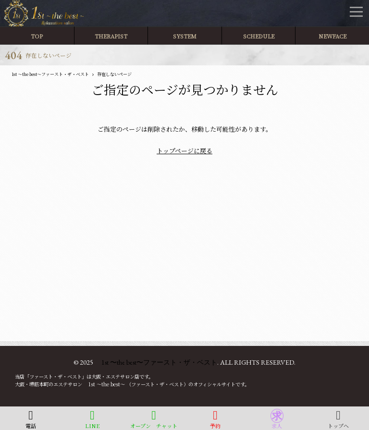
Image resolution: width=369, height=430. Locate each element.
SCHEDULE (259, 36)
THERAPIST (110, 36)
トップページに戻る (184, 150)
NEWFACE (332, 36)
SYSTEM (184, 36)
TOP (37, 36)
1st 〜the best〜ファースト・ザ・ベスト (156, 362)
